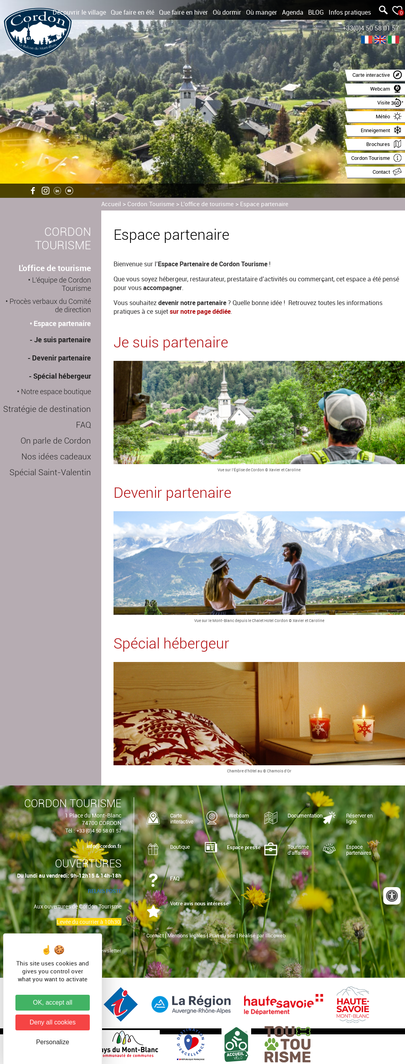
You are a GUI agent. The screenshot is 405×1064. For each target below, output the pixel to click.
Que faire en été (132, 12)
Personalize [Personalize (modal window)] (52, 1042)
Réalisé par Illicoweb (262, 935)
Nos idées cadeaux (56, 456)
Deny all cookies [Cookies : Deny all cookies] (53, 1022)
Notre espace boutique (56, 391)
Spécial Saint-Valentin (50, 472)
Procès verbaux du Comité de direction (50, 305)
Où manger (261, 12)
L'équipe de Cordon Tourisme (61, 284)
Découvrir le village (79, 12)
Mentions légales (186, 935)
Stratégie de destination (47, 409)
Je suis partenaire (62, 339)
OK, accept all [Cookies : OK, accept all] (52, 1002)
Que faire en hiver (183, 12)
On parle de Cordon (56, 441)
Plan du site (222, 935)
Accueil (111, 204)
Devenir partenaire (61, 357)
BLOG (316, 12)
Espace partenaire (264, 204)
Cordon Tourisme (150, 204)
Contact (155, 935)
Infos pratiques (350, 12)
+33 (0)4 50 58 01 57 (98, 830)
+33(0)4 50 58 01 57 (371, 28)
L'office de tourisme (207, 204)
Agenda (292, 12)
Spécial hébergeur (62, 376)
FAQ (83, 425)
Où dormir (227, 12)
